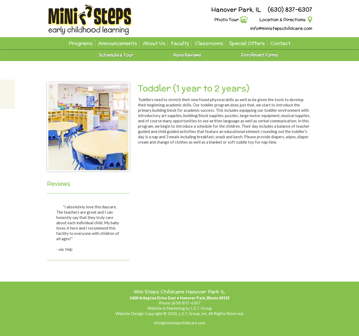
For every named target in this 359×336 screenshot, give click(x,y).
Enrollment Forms (259, 55)
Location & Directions (282, 19)
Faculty (180, 43)
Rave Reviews (187, 55)
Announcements (117, 43)
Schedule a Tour (116, 55)
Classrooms (209, 43)
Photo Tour (226, 19)
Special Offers (247, 43)
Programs (81, 43)
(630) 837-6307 (290, 9)
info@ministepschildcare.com (281, 28)
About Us (154, 43)
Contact (280, 43)
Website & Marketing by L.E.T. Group (179, 308)
